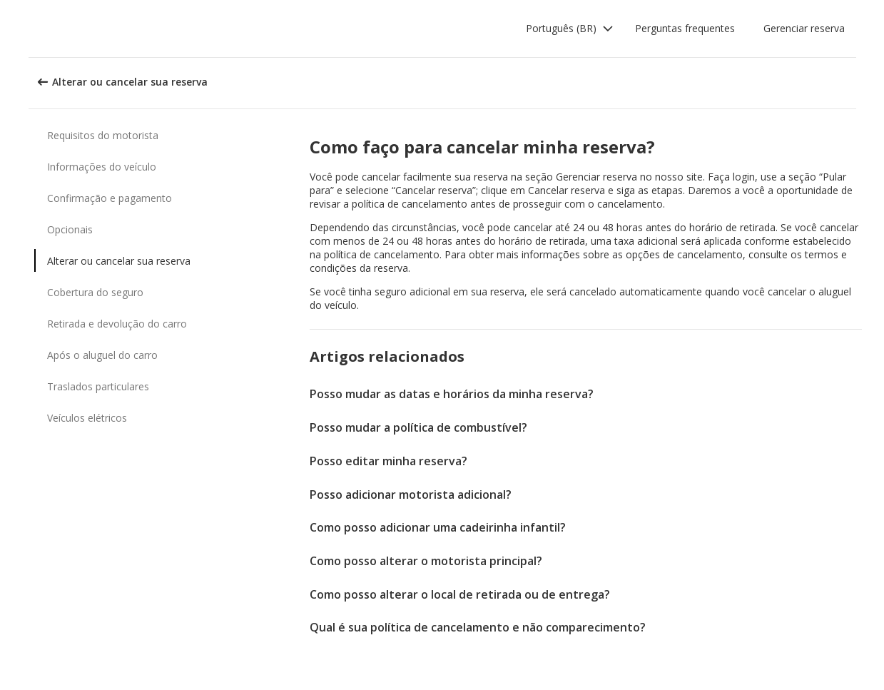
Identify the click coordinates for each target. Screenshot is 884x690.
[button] (570, 28)
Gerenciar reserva (804, 28)
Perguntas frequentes (685, 28)
